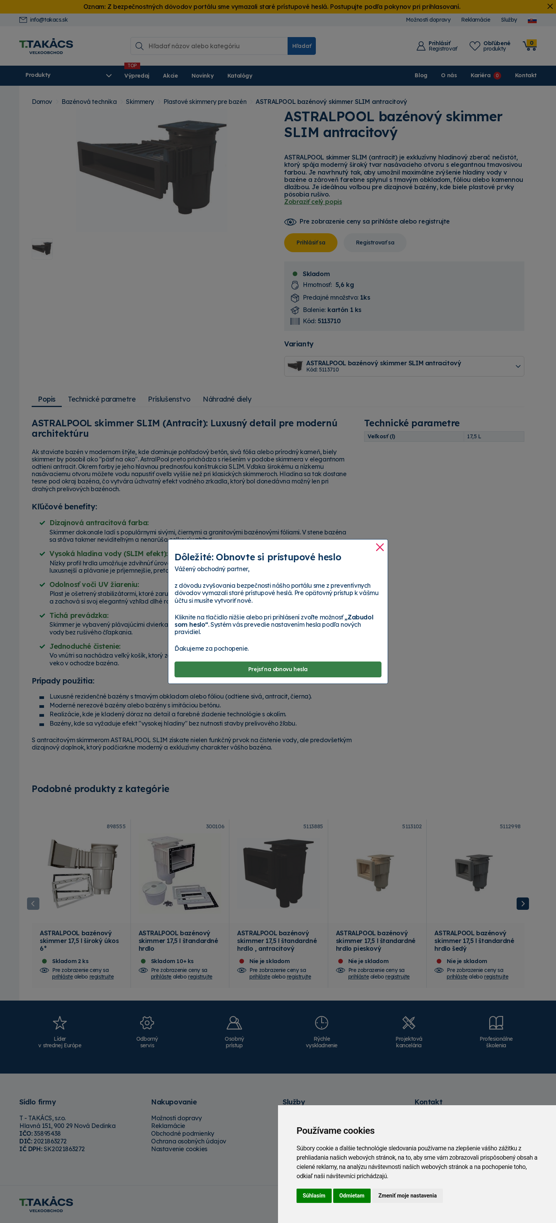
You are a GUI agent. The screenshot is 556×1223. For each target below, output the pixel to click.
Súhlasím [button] (314, 1195)
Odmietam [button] (351, 1195)
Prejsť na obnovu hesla (278, 669)
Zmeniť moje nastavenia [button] (407, 1195)
